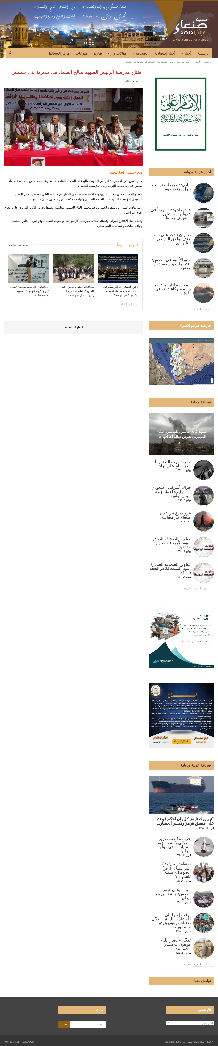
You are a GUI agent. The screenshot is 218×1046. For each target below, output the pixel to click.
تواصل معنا (202, 981)
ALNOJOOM (27, 1041)
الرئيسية (203, 53)
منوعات (81, 53)
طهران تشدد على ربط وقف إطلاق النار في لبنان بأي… (172, 238)
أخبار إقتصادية (164, 53)
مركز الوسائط (59, 53)
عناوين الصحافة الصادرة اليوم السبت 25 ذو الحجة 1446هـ (170, 568)
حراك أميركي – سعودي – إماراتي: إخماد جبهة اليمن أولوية (171, 491)
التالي (121, 304)
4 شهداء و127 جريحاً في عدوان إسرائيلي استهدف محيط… (171, 213)
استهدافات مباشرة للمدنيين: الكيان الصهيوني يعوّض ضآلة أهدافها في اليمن (181, 436)
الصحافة (142, 53)
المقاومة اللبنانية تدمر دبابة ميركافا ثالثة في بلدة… (172, 288)
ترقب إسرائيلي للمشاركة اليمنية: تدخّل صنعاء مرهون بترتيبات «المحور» (171, 920)
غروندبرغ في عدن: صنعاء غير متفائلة (175, 515)
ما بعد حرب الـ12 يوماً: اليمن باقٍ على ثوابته (172, 463)
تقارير (97, 53)
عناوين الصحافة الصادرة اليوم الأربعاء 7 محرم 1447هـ (170, 542)
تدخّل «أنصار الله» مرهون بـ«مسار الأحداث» (175, 944)
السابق (133, 304)
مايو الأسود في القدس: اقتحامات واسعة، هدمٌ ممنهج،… (171, 263)
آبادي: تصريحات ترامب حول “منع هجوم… (171, 186)
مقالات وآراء (117, 53)
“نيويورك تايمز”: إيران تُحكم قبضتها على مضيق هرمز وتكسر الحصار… (184, 821)
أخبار (187, 53)
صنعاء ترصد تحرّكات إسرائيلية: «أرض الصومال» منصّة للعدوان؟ (174, 870)
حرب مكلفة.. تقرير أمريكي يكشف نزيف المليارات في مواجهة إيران (173, 844)
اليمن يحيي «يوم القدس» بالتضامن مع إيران (173, 893)
